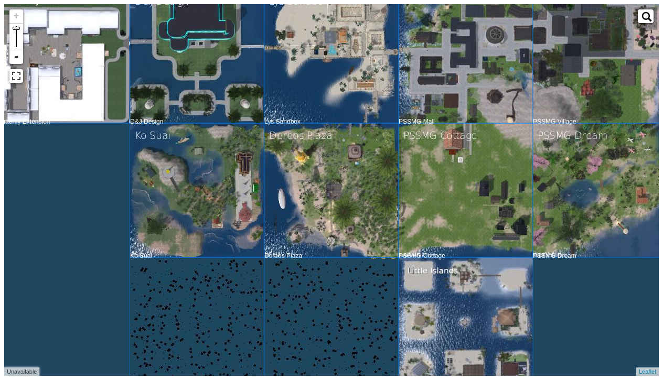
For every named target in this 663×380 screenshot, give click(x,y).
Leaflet (647, 369)
